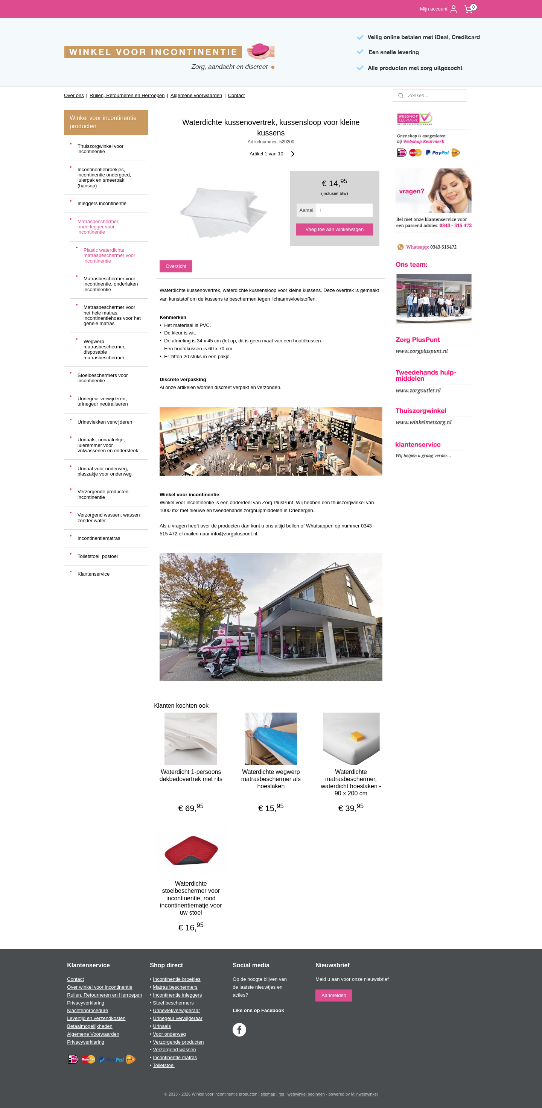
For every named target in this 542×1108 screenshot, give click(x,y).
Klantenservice (94, 574)
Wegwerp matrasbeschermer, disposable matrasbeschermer (104, 349)
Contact (236, 95)
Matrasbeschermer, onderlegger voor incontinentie (98, 227)
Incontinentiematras (99, 538)
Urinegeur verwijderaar (177, 1018)
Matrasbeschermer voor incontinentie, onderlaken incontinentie (111, 284)
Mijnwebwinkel (364, 1094)
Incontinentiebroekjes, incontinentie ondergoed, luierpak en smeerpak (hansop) (104, 177)
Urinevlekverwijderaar (176, 1010)
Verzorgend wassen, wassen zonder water (109, 517)
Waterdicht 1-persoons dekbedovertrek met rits (191, 775)
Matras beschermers (175, 987)
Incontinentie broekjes (176, 979)
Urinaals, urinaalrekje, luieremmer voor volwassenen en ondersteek (108, 445)
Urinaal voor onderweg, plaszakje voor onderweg (105, 471)
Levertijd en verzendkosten (96, 1018)
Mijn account (439, 9)
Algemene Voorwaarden (93, 1034)
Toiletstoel (164, 1065)
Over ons (74, 95)
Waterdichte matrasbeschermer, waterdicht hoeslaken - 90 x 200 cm (351, 783)
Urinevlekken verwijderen (105, 422)
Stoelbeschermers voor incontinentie (103, 377)
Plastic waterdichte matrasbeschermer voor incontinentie (109, 255)
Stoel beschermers (173, 1003)
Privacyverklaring (85, 1003)
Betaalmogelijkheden (90, 1026)
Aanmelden (333, 995)
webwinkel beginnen (306, 1094)
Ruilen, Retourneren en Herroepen (127, 95)
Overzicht (176, 266)
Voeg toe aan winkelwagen (335, 229)
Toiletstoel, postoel (98, 556)
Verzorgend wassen (174, 1049)
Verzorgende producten (178, 1042)
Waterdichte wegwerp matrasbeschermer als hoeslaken (271, 779)
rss (281, 1094)
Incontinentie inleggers (177, 995)
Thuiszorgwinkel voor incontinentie (100, 148)
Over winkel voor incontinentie (99, 987)
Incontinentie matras (175, 1057)
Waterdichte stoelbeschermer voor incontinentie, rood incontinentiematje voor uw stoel (191, 898)
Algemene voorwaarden (196, 95)
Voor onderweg (169, 1034)
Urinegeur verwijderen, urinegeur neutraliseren (103, 401)
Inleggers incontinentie (102, 203)
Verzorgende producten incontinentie (103, 494)
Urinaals (162, 1026)
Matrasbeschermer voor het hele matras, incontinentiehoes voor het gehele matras (112, 315)
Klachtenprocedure (87, 1010)
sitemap (268, 1094)
